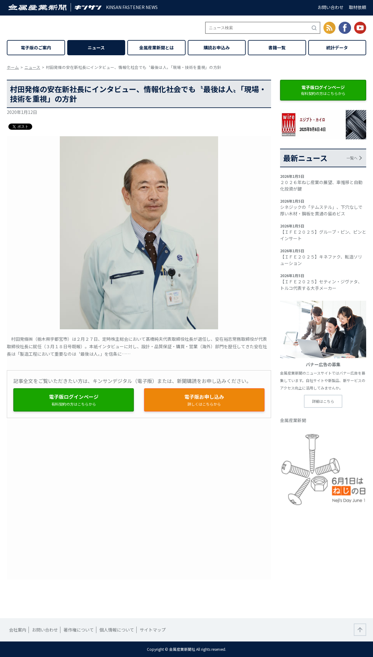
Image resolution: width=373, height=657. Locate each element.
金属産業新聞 (293, 420)
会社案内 (17, 630)
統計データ (337, 47)
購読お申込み (217, 47)
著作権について (79, 630)
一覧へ (352, 157)
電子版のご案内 (36, 47)
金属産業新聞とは (156, 47)
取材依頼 (357, 7)
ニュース (96, 47)
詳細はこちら (323, 401)
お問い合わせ (331, 7)
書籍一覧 (277, 47)
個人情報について (116, 630)
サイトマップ (153, 630)
